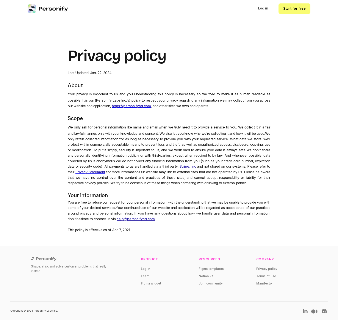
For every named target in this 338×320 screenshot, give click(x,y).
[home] (98, 8)
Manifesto (264, 283)
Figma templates (211, 269)
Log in (263, 8)
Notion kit (206, 276)
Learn (145, 276)
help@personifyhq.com (136, 219)
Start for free (294, 8)
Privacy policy (266, 269)
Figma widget (151, 283)
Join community (211, 283)
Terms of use (266, 276)
